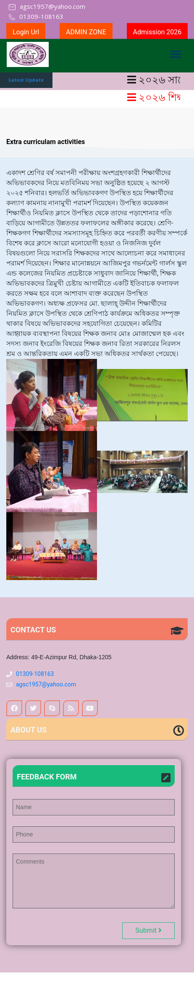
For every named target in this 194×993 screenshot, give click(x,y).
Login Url (26, 32)
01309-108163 (35, 674)
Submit (148, 930)
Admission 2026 (157, 32)
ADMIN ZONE (86, 32)
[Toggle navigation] (175, 55)
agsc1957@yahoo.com (46, 684)
